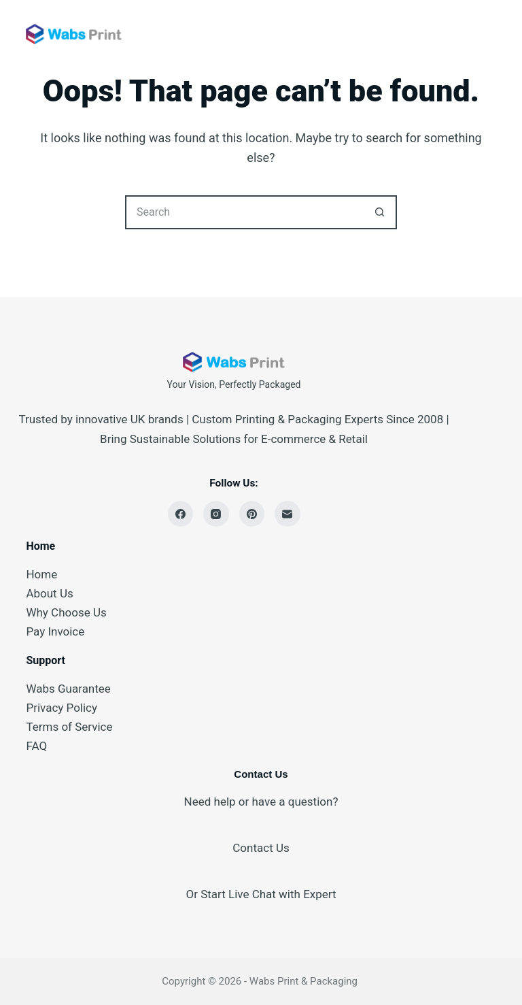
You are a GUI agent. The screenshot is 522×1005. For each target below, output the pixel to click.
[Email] (287, 514)
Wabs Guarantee (68, 688)
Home (41, 574)
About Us (49, 593)
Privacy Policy (61, 707)
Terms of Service (69, 727)
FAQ (36, 746)
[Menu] (490, 34)
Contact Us (260, 848)
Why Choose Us (66, 612)
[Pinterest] (252, 514)
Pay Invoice (55, 631)
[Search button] (380, 212)
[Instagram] (216, 514)
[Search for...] (244, 212)
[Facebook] (181, 514)
